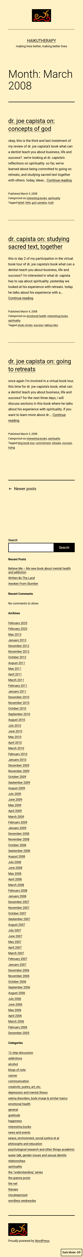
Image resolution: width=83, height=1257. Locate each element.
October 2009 (17, 776)
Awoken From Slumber (23, 583)
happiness (15, 1121)
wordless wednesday (22, 1200)
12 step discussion (20, 1052)
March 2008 (16, 885)
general (13, 1109)
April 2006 (15, 1015)
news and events (19, 1132)
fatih (28, 202)
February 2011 (17, 685)
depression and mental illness (28, 1092)
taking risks (51, 325)
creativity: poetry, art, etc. (24, 1087)
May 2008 (14, 873)
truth (51, 202)
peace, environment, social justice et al (33, 1138)
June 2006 (15, 1004)
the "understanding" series (25, 1172)
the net (12, 1183)
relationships (16, 1161)
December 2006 (18, 970)
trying (11, 447)
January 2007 (17, 964)
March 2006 (16, 1021)
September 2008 (19, 850)
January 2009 (17, 828)
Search (13, 540)
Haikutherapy (41, 40)
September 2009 (19, 782)
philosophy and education (25, 1143)
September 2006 (19, 987)
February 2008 (17, 890)
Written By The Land (21, 578)
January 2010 (17, 759)
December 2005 (18, 1033)
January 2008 (17, 896)
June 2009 (15, 799)
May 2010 (14, 737)
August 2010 (16, 719)
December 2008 (18, 833)
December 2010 (18, 697)
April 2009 (15, 811)
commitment (43, 443)
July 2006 (14, 998)
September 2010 (19, 714)
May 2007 (14, 942)
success (38, 325)
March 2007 (16, 953)
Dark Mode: (71, 1253)
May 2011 (14, 668)
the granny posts (19, 1178)
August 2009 (16, 788)
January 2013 (17, 640)
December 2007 (18, 902)
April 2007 (15, 947)
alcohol (13, 1064)
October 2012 (17, 657)
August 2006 (16, 993)
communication (18, 1081)
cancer (12, 1075)
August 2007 (16, 924)
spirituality (54, 198)
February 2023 (17, 628)
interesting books (36, 198)
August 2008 (16, 856)
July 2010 (14, 725)
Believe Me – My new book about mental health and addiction (39, 570)
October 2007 (17, 913)
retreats (56, 443)
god (34, 202)
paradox (42, 202)
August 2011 (16, 663)
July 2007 (14, 930)
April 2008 (15, 879)
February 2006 (17, 1027)
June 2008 (15, 867)
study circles (25, 325)
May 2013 (14, 634)
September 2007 (19, 919)
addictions (15, 1058)
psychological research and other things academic (41, 1149)
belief (21, 202)
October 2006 (17, 981)
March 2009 (16, 816)
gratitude (14, 1115)
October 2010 (17, 708)
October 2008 (17, 845)
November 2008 (18, 839)
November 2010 (18, 702)
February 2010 (17, 754)
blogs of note (17, 1070)
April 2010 (15, 742)
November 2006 (18, 976)
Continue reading (59, 180)
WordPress (42, 1241)
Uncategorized (17, 1195)
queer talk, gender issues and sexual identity (37, 1155)
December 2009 (18, 765)
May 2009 (14, 805)
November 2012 (18, 651)
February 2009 (17, 822)
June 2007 (15, 936)
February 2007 (17, 959)
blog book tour (26, 443)
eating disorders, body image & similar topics (37, 1098)
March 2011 (16, 680)
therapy (13, 1189)
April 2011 (15, 674)
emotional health (36, 316)
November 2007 (18, 907)
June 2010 (15, 731)
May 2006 (14, 1010)
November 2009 (18, 771)
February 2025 (17, 623)
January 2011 (17, 691)
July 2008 (14, 862)
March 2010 (16, 748)
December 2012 (18, 646)
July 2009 (14, 794)
